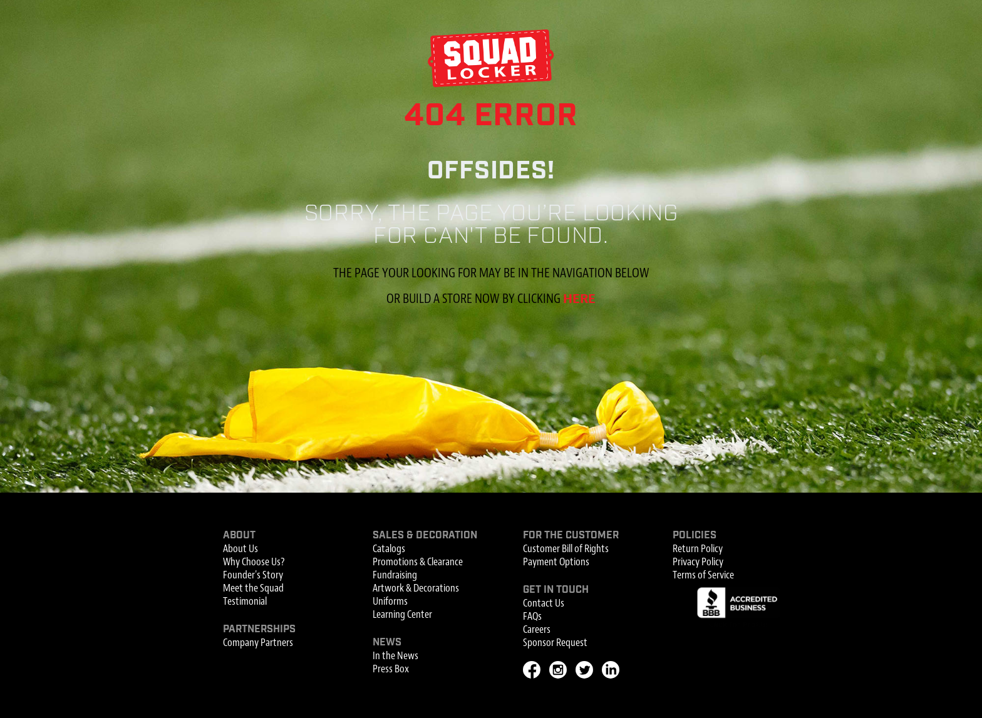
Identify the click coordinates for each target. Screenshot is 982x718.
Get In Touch (556, 590)
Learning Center (402, 614)
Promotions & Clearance (418, 561)
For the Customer (571, 535)
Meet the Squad (253, 588)
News (387, 642)
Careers (536, 629)
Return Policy (698, 548)
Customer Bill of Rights (566, 548)
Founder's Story (253, 575)
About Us (240, 548)
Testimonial (245, 601)
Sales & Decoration (425, 535)
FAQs (532, 616)
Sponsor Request (555, 642)
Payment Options (556, 561)
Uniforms (390, 601)
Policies (694, 535)
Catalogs (389, 548)
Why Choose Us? (253, 561)
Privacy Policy (698, 561)
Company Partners (258, 642)
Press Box (391, 668)
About (239, 535)
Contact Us (543, 603)
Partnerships (259, 629)
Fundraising (395, 575)
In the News (395, 655)
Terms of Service (703, 575)
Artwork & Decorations (416, 588)
